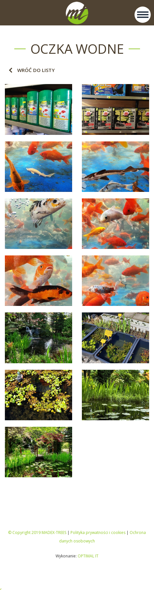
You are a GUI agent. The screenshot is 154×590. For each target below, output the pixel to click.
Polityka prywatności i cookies (98, 532)
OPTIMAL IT (88, 556)
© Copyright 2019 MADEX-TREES (37, 532)
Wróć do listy (36, 70)
